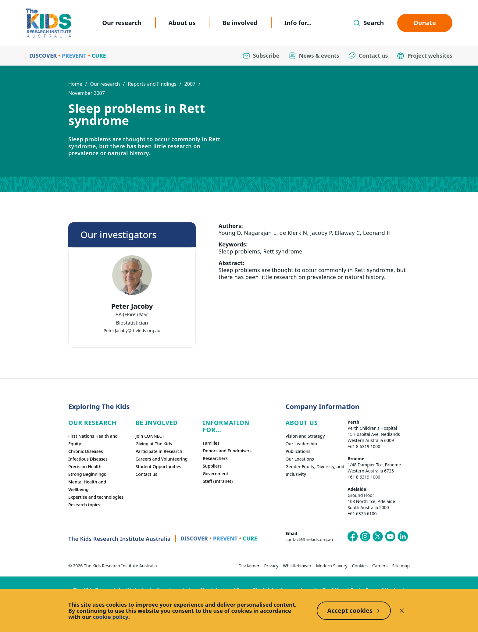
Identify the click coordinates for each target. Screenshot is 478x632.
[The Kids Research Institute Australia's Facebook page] (353, 536)
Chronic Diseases (85, 451)
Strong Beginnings (87, 474)
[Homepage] (48, 23)
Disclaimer (248, 566)
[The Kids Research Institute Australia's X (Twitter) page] (378, 536)
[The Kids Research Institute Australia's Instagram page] (365, 536)
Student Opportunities (158, 466)
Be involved (239, 23)
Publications (297, 451)
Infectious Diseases (88, 459)
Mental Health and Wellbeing (87, 485)
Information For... (226, 426)
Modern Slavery (332, 566)
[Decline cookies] (402, 611)
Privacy (271, 566)
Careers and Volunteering (161, 459)
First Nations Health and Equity (93, 440)
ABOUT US (301, 422)
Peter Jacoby (132, 306)
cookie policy (110, 616)
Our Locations (299, 459)
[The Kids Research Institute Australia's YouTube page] (390, 536)
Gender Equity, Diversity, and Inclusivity (314, 470)
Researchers (215, 458)
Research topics (84, 505)
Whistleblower (297, 566)
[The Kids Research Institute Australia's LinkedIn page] (403, 536)
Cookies (360, 566)
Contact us (146, 474)
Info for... (298, 23)
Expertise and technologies (95, 497)
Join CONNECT (149, 436)
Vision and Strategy (305, 436)
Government (215, 473)
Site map (401, 566)
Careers (379, 566)
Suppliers (212, 466)
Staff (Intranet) (218, 481)
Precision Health (85, 466)
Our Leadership (301, 444)
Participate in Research (158, 451)
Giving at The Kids (153, 444)
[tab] (128, 316)
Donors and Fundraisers (227, 451)
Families (211, 443)
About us (182, 23)
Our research (121, 23)
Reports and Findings (152, 84)
